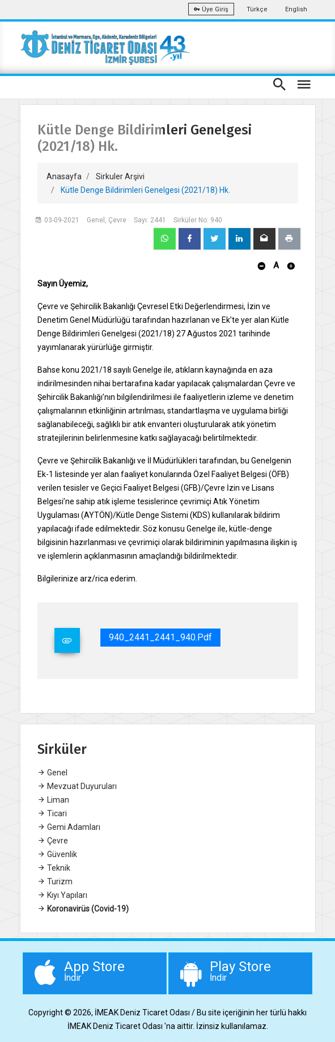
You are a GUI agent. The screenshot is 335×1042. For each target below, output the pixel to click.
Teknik (53, 867)
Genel (52, 772)
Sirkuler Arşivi (120, 176)
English (296, 9)
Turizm (55, 881)
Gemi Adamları (68, 827)
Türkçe (257, 9)
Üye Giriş (211, 9)
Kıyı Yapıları (62, 895)
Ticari (52, 813)
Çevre (52, 840)
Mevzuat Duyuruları (77, 786)
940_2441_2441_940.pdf (160, 637)
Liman (53, 799)
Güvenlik (57, 854)
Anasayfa (64, 176)
